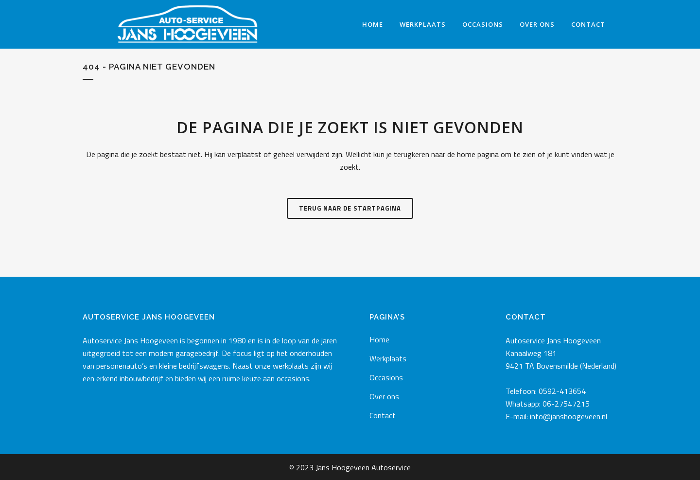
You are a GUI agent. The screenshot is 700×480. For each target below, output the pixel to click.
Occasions (386, 377)
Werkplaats (387, 358)
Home (379, 339)
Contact (382, 415)
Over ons (384, 396)
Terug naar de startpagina (350, 208)
